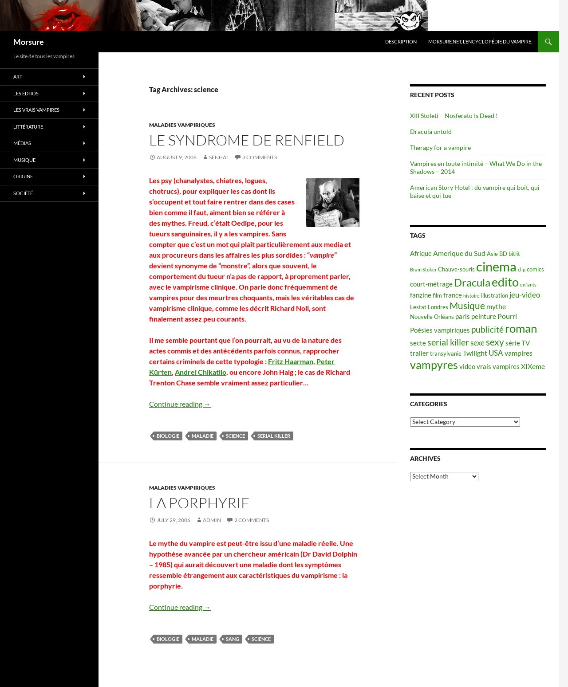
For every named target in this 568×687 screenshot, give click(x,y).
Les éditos (26, 93)
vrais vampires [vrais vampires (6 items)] (498, 366)
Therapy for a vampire (440, 147)
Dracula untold (431, 131)
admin (212, 520)
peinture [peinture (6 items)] (483, 316)
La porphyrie (199, 503)
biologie (168, 436)
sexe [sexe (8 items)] (477, 342)
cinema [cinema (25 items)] (496, 266)
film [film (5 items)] (437, 295)
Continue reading (180, 404)
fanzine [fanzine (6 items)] (420, 295)
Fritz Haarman (290, 361)
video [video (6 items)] (467, 366)
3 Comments (259, 157)
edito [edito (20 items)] (505, 282)
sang (232, 639)
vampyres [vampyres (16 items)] (434, 364)
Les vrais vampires (36, 110)
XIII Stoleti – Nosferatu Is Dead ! (454, 115)
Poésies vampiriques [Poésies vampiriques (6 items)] (440, 330)
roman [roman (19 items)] (521, 328)
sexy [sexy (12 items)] (495, 342)
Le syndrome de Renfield (246, 140)
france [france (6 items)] (452, 295)
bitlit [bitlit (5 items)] (514, 253)
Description (401, 41)
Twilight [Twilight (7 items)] (475, 353)
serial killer (273, 436)
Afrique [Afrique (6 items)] (421, 253)
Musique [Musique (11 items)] (467, 305)
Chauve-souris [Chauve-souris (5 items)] (456, 269)
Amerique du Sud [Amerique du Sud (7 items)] (459, 253)
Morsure (28, 42)
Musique (24, 160)
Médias (22, 143)
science (235, 436)
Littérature (28, 127)
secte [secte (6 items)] (418, 343)
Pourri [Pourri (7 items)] (507, 316)
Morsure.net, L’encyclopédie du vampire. (480, 41)
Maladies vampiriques (182, 125)
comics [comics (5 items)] (535, 269)
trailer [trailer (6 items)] (419, 353)
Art (17, 76)
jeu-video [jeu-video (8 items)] (524, 294)
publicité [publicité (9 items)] (487, 329)
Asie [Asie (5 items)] (492, 253)
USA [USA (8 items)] (496, 352)
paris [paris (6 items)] (462, 316)
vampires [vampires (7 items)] (518, 353)
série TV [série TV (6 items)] (517, 343)
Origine (23, 176)
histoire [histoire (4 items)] (471, 295)
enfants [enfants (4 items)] (528, 284)
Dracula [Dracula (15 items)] (472, 282)
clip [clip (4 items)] (521, 269)
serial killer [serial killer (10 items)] (448, 342)
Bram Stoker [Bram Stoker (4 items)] (423, 269)
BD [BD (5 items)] (503, 253)
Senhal (219, 157)
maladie (202, 436)
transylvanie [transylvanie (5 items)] (446, 353)
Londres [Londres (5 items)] (438, 306)
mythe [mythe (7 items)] (496, 306)
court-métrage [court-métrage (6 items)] (431, 284)
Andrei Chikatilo (200, 372)
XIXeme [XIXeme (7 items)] (533, 366)
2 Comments (251, 520)
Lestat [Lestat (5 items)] (418, 306)
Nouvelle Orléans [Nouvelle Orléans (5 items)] (432, 316)
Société (23, 193)
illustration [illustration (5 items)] (494, 295)
